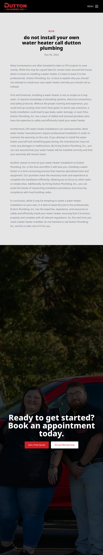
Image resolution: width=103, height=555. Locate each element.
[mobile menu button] (97, 6)
